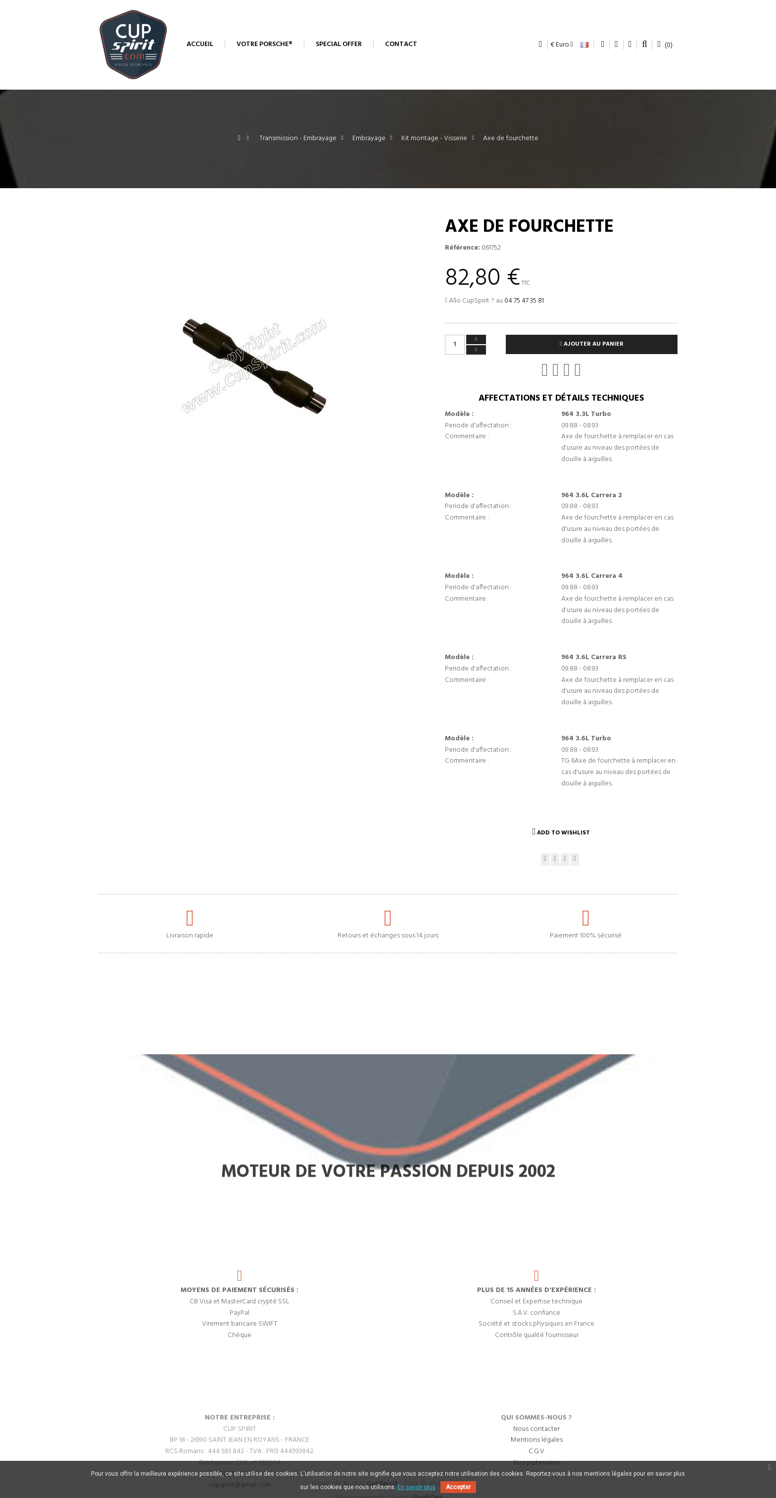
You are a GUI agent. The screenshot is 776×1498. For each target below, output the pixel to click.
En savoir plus (416, 1487)
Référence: (462, 248)
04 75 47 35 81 (524, 301)
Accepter (458, 1487)
